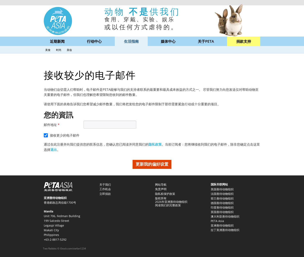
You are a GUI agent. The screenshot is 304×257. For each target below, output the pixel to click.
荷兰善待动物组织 (222, 198)
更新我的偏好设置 (152, 164)
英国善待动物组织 (222, 212)
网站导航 (161, 184)
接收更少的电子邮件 (64, 135)
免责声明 (161, 189)
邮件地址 (50, 124)
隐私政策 (155, 144)
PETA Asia (217, 221)
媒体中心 (168, 41)
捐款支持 (243, 41)
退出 (53, 149)
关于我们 (105, 184)
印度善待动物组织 (222, 207)
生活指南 (131, 41)
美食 (48, 50)
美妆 (69, 50)
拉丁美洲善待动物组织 (225, 230)
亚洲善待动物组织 (222, 225)
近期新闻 (57, 41)
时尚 (58, 50)
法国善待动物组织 (222, 194)
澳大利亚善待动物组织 (225, 216)
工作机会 (105, 189)
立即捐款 (105, 194)
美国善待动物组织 (222, 189)
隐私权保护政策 (165, 194)
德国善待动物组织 (222, 203)
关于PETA (206, 41)
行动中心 (94, 41)
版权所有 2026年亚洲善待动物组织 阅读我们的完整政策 (171, 201)
